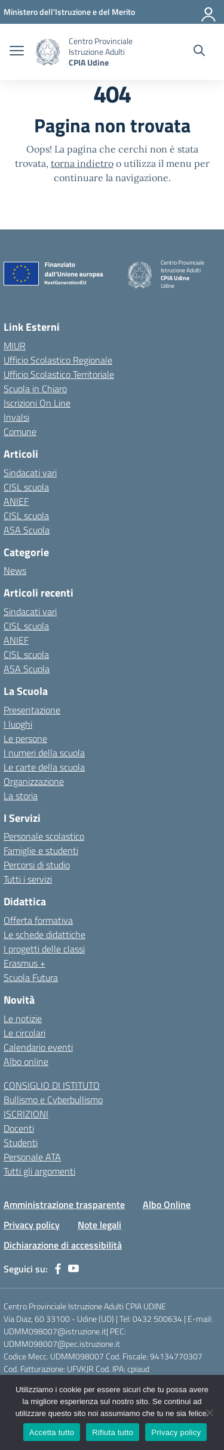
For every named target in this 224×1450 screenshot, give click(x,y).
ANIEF (16, 501)
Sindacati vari (30, 472)
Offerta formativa (38, 920)
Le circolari (24, 1033)
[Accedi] (209, 12)
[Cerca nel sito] (199, 52)
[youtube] (73, 1268)
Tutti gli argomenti (39, 1171)
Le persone (25, 738)
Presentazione (32, 710)
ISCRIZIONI (26, 1114)
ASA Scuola (27, 530)
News (15, 570)
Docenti (19, 1128)
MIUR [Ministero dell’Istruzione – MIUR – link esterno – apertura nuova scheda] (15, 346)
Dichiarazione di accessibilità (63, 1245)
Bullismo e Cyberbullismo (53, 1099)
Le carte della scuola (44, 767)
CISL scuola (26, 487)
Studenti (21, 1142)
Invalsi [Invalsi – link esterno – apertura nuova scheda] (16, 417)
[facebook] (58, 1268)
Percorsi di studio (37, 865)
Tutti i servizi (28, 879)
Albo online (26, 1061)
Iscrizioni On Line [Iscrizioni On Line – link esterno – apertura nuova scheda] (37, 403)
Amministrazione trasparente (64, 1204)
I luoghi (18, 724)
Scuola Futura (31, 977)
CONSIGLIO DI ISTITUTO (52, 1085)
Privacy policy (32, 1225)
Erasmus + (24, 963)
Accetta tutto (52, 1432)
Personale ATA (32, 1157)
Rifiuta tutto (112, 1432)
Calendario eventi (38, 1047)
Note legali (99, 1225)
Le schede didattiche (44, 934)
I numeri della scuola (44, 753)
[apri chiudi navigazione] (17, 52)
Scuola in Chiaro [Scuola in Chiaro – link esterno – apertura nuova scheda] (35, 388)
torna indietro (82, 163)
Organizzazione (34, 781)
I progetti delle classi (44, 949)
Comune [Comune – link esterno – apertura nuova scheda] (20, 431)
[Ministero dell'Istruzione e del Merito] (69, 11)
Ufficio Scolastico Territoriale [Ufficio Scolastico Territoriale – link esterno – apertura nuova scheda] (59, 374)
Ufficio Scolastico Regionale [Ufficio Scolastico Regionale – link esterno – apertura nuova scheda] (58, 360)
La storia (21, 795)
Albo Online (167, 1204)
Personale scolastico (44, 836)
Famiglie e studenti (41, 850)
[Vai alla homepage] (48, 52)
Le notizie (23, 1018)
